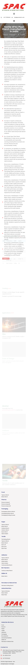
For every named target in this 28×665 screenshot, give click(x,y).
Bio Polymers (5, 568)
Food (3, 492)
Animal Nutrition (6, 588)
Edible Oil (4, 573)
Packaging (4, 509)
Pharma (3, 499)
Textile (3, 536)
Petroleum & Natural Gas (9, 583)
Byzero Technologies (10, 663)
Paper (3, 522)
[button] (14, 13)
